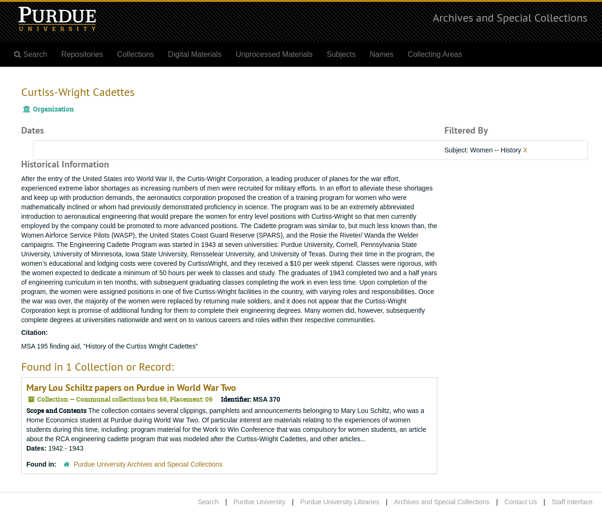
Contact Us (520, 502)
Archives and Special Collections (510, 17)
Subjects (341, 54)
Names (382, 54)
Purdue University (259, 502)
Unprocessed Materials (274, 54)
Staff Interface (572, 502)
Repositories (82, 54)
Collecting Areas (435, 54)
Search (208, 502)
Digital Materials (195, 54)
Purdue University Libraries (339, 502)
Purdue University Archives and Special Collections (148, 464)
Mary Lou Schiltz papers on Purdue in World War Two (131, 387)
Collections (135, 54)
